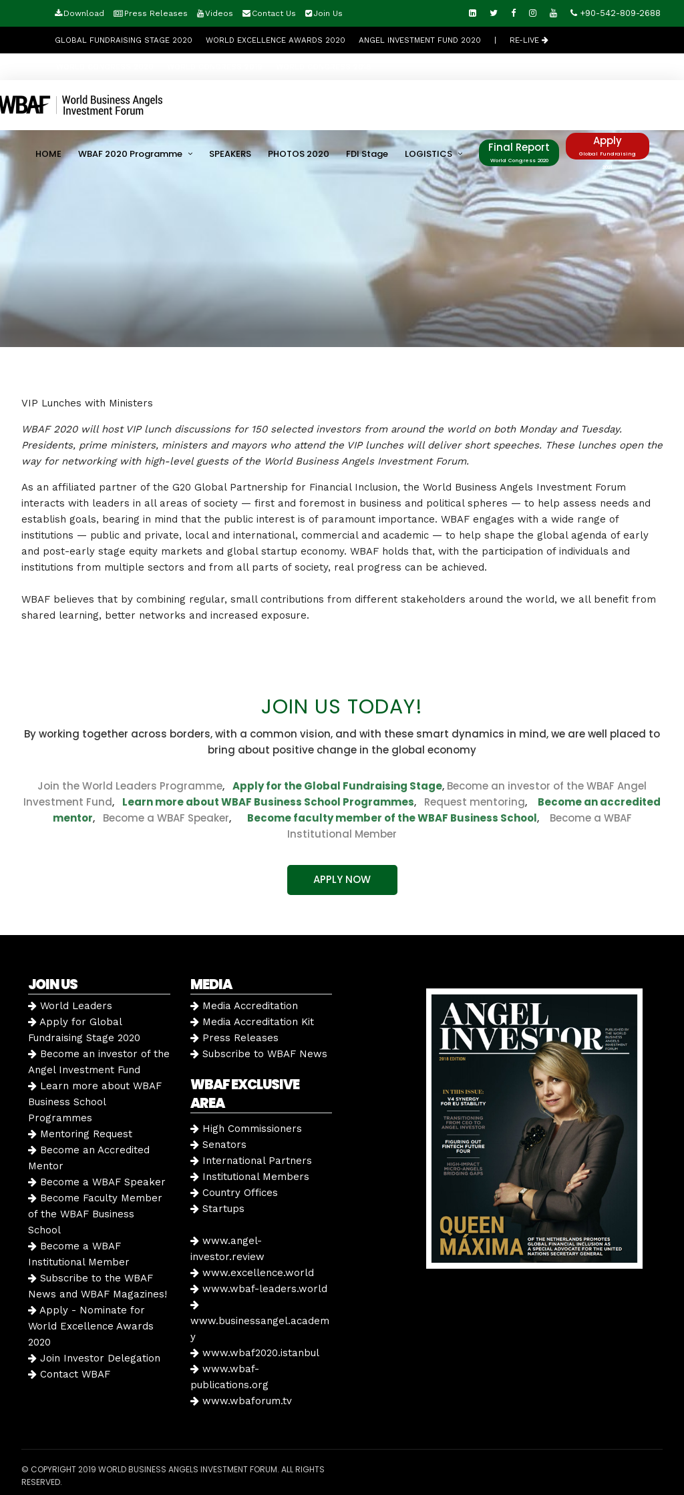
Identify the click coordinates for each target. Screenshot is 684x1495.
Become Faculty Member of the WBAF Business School (95, 1214)
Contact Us (274, 13)
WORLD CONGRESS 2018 (323, 66)
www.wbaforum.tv (241, 1401)
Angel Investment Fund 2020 (420, 40)
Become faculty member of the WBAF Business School (392, 818)
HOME (48, 153)
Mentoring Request (80, 1134)
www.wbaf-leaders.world (258, 1289)
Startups (217, 1209)
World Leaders (70, 1006)
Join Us (328, 13)
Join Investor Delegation (94, 1358)
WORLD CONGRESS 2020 (105, 66)
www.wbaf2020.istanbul (254, 1353)
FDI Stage (367, 153)
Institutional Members (249, 1177)
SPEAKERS (230, 153)
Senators (218, 1145)
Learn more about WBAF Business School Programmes (268, 802)
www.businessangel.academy (259, 1321)
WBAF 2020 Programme (130, 153)
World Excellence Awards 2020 (275, 40)
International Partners (251, 1161)
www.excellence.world (252, 1273)
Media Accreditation (244, 1006)
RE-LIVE (529, 40)
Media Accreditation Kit (252, 1022)
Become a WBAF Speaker (166, 818)
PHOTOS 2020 (298, 153)
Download (83, 13)
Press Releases (156, 13)
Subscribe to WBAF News (258, 1054)
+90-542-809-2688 (615, 13)
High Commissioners (246, 1129)
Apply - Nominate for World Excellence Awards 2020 (91, 1326)
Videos (219, 13)
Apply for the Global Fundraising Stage (337, 786)
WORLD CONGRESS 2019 (215, 66)
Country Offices (234, 1193)
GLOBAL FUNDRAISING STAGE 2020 (123, 40)
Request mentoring (470, 802)
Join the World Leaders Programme (129, 786)
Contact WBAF (69, 1374)
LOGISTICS (428, 153)
